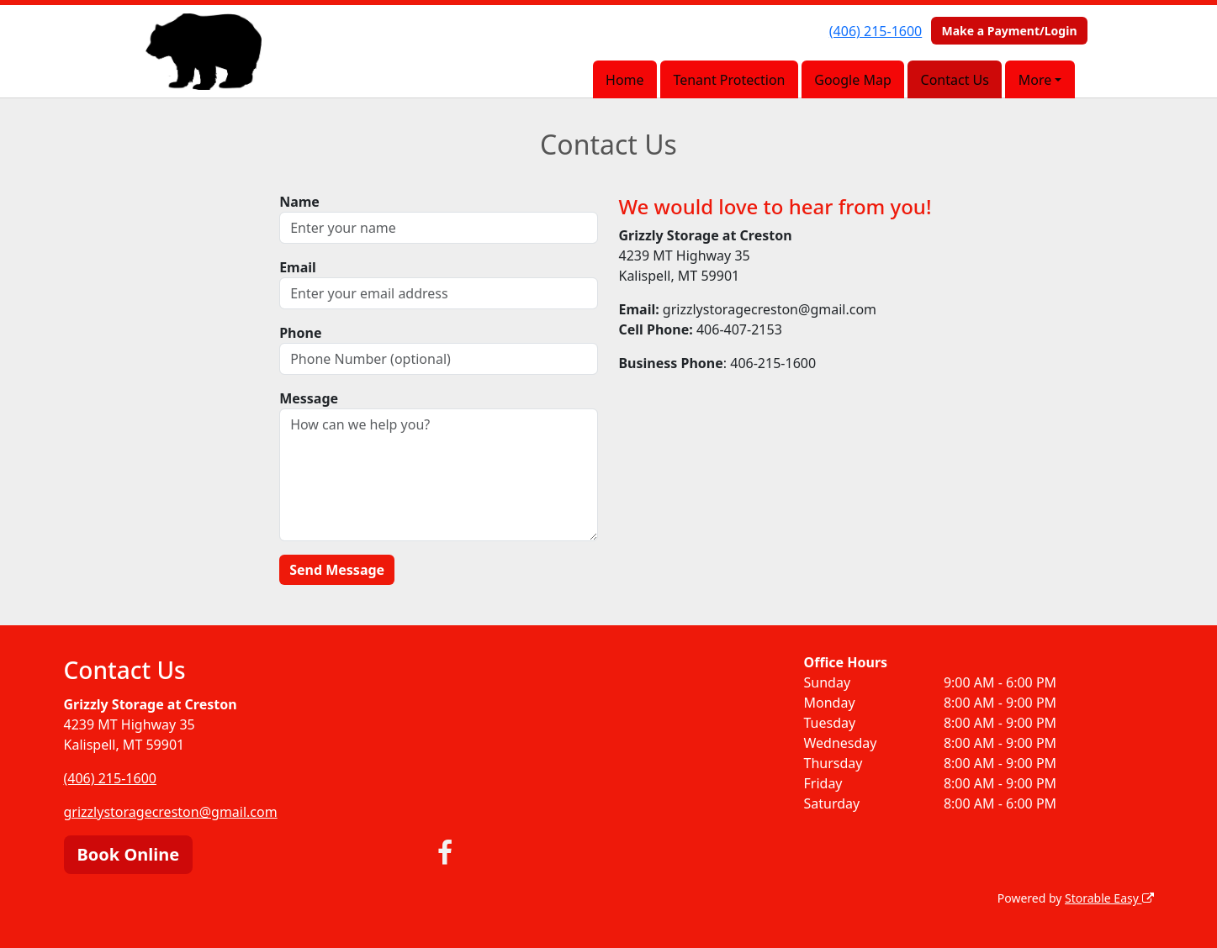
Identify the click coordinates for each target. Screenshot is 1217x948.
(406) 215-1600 (875, 31)
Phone (300, 333)
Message (308, 398)
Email (297, 267)
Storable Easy (1109, 898)
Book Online (128, 854)
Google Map (853, 80)
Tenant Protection (729, 80)
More (1035, 80)
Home (625, 80)
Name (299, 201)
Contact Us (955, 80)
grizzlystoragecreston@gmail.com (171, 812)
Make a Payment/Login (1009, 31)
